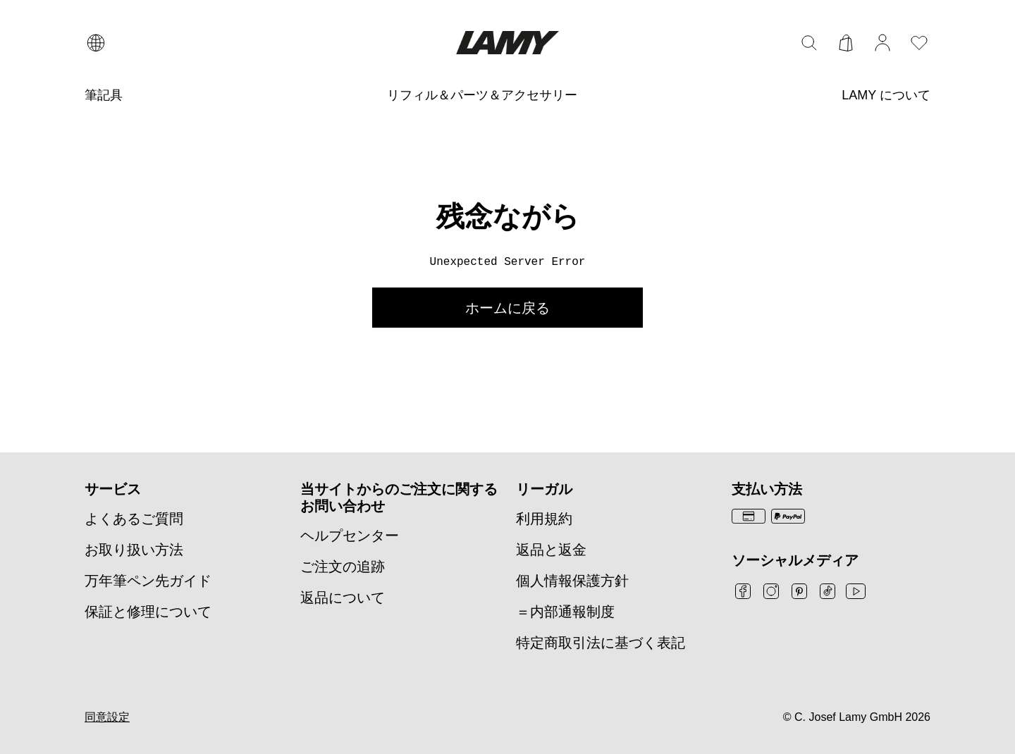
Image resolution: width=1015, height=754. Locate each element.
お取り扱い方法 (134, 549)
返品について (342, 597)
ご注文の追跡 (342, 566)
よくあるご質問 (134, 518)
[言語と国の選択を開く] (96, 43)
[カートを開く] (846, 43)
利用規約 (544, 518)
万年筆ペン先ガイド (148, 580)
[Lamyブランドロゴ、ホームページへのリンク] (507, 42)
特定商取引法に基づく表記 (600, 642)
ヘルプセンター (349, 535)
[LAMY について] (886, 95)
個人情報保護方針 (572, 580)
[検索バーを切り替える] (809, 43)
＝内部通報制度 (565, 611)
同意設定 (107, 717)
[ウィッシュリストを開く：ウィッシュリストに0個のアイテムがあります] (919, 43)
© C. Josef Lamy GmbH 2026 (856, 717)
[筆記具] (104, 95)
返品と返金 (551, 549)
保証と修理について (148, 611)
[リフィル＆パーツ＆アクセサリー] (482, 95)
